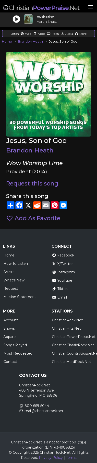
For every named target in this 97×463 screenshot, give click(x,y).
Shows (9, 328)
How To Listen (15, 263)
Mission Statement (19, 297)
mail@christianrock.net (43, 411)
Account (10, 320)
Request (10, 288)
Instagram (63, 272)
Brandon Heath (30, 41)
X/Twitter (62, 264)
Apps (39, 33)
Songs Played (15, 345)
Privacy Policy (51, 457)
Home (7, 41)
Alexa (67, 33)
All (74, 452)
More (80, 33)
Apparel (9, 336)
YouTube (62, 280)
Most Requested (17, 353)
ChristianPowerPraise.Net (74, 336)
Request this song (32, 183)
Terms (71, 457)
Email (59, 297)
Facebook (63, 255)
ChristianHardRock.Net (71, 361)
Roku (53, 33)
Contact (10, 361)
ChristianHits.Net (66, 328)
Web (25, 33)
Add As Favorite (33, 218)
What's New (13, 280)
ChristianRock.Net (67, 320)
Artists (8, 272)
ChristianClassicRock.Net (73, 345)
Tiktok (60, 288)
